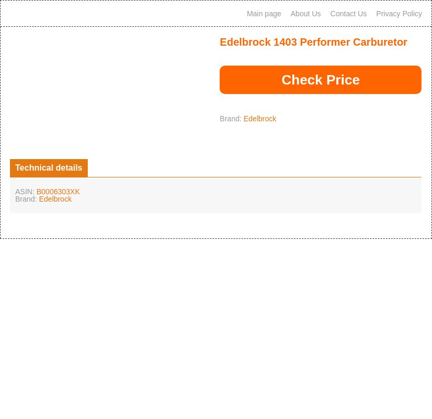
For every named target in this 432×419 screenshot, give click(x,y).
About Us (306, 13)
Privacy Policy (399, 13)
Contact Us (349, 13)
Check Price (321, 80)
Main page (264, 13)
